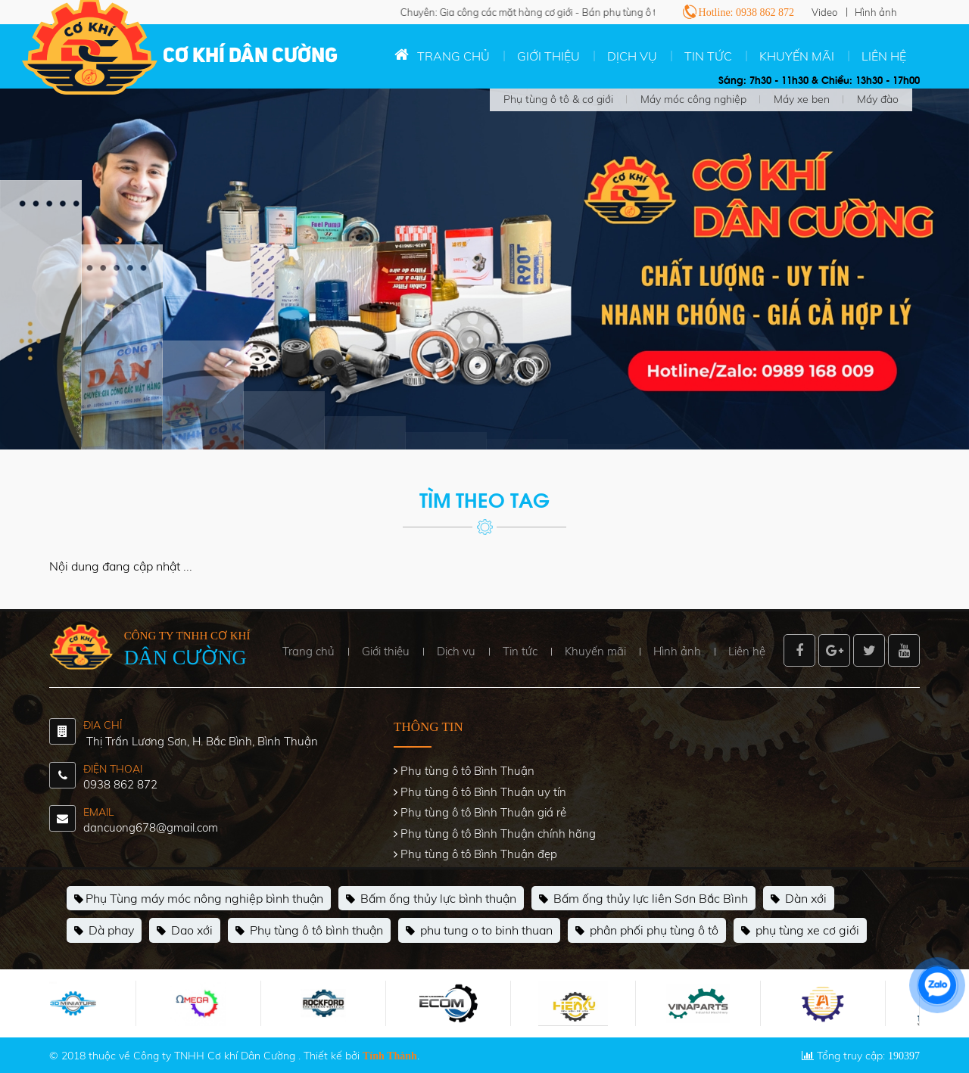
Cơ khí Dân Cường (250, 57)
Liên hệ (884, 56)
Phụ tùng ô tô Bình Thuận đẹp (478, 854)
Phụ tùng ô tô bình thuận (309, 930)
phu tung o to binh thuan (479, 930)
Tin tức (708, 56)
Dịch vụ (632, 56)
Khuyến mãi (796, 56)
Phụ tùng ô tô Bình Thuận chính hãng (498, 833)
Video (824, 12)
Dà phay (104, 930)
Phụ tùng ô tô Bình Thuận (467, 771)
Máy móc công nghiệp (693, 99)
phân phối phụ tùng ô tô (646, 930)
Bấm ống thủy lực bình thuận (431, 899)
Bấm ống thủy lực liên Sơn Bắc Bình (643, 899)
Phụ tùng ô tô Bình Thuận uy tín (483, 792)
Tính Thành (390, 1056)
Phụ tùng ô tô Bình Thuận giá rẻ (483, 812)
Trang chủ (453, 56)
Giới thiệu (548, 56)
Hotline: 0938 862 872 (746, 12)
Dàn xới (799, 899)
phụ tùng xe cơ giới (800, 930)
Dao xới (185, 930)
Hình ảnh (876, 12)
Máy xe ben (802, 99)
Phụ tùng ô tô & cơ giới (558, 99)
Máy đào (878, 99)
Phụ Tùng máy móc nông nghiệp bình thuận (198, 899)
